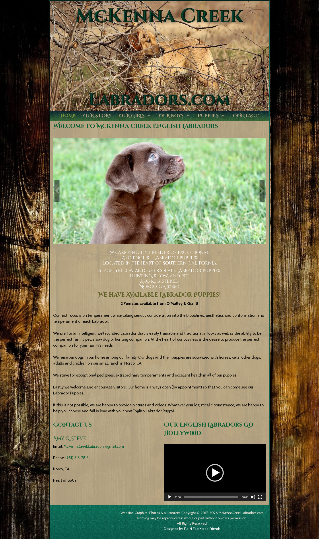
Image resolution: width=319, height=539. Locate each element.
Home (68, 116)
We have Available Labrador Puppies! (159, 295)
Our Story (97, 116)
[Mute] (253, 497)
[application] (215, 472)
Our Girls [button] (137, 116)
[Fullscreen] (260, 497)
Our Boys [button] (176, 116)
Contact (246, 116)
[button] (57, 191)
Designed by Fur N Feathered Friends (192, 529)
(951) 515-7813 (77, 458)
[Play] (169, 497)
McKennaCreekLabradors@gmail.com (94, 446)
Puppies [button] (213, 116)
